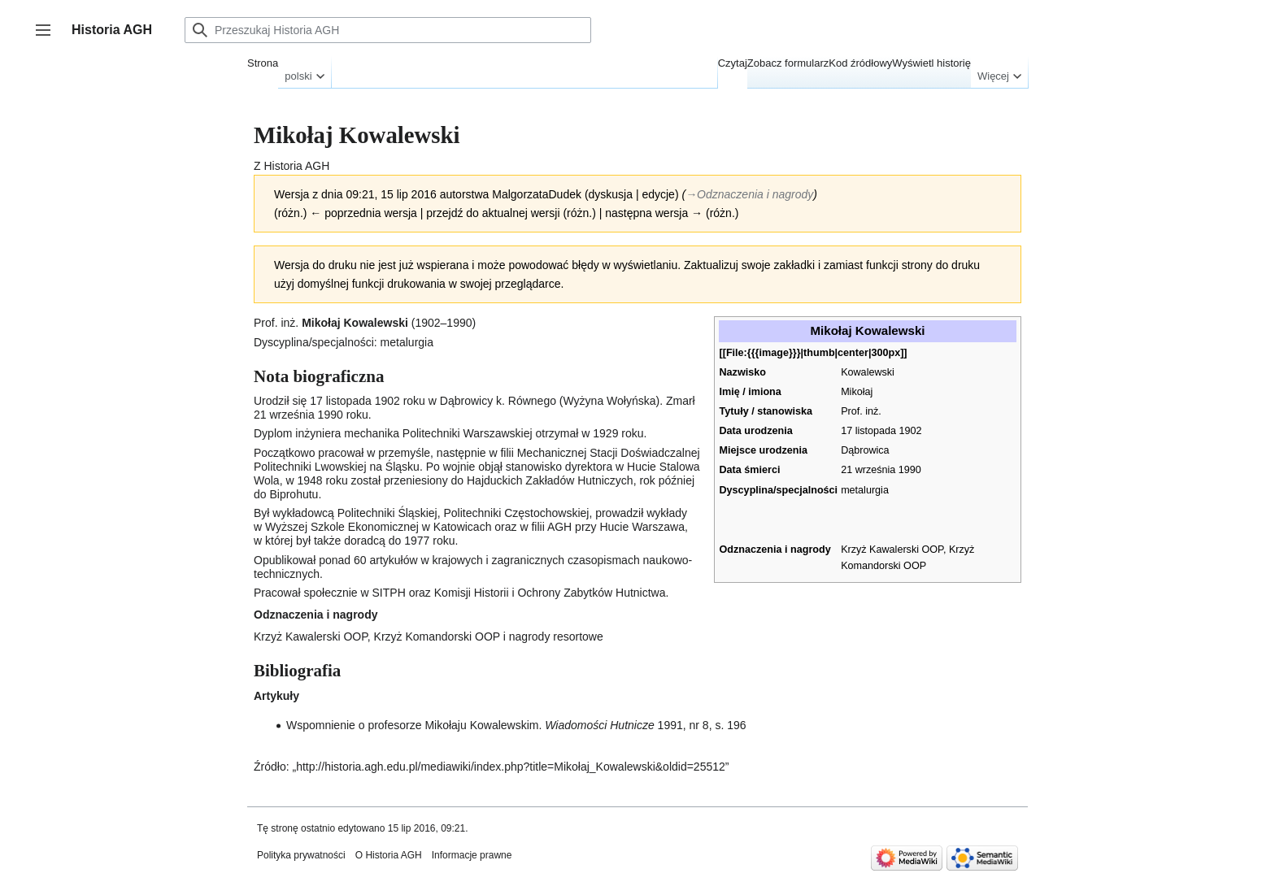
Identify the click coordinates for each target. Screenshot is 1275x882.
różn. (290, 212)
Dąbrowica (865, 450)
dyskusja (611, 194)
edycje (658, 194)
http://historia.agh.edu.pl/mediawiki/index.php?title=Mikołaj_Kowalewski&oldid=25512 (510, 766)
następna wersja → (654, 212)
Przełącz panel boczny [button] (48, 38)
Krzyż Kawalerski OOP (892, 549)
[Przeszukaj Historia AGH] (388, 30)
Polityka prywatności (301, 855)
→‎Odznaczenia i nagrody (749, 194)
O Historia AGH (388, 855)
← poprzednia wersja (363, 212)
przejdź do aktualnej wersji (492, 212)
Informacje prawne (472, 855)
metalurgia (865, 490)
